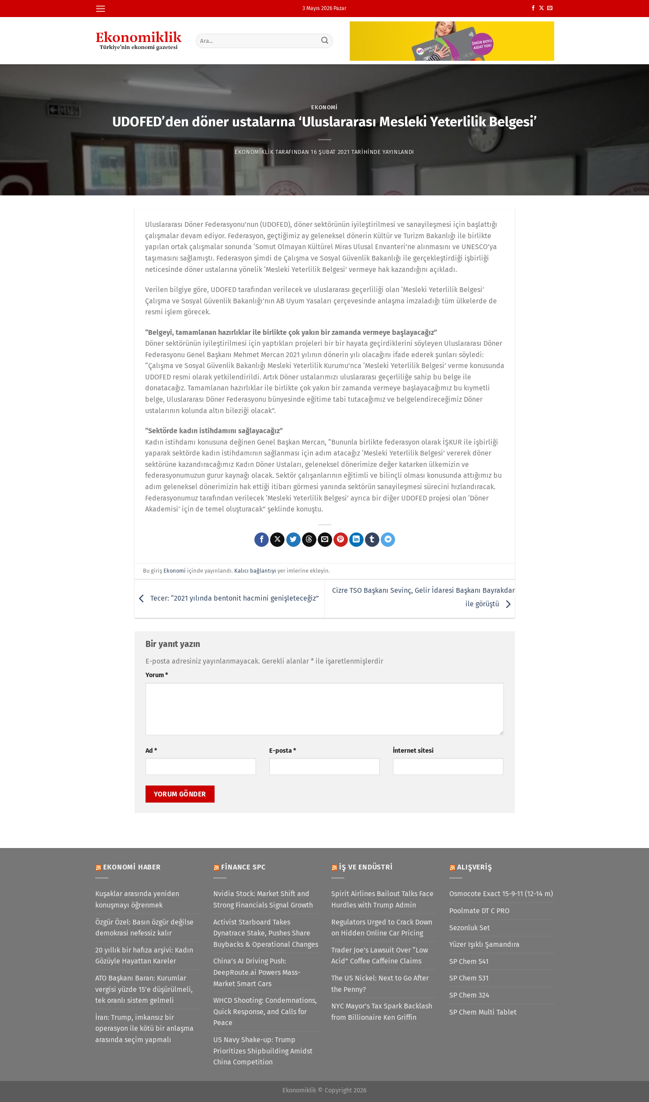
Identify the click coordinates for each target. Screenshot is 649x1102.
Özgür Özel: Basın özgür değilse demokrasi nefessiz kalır (144, 928)
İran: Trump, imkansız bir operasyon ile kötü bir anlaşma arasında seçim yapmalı (144, 1028)
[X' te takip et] (541, 8)
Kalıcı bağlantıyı (255, 570)
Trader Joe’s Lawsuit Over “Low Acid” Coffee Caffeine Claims (379, 956)
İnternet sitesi (413, 750)
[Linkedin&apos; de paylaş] (356, 539)
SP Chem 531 (469, 978)
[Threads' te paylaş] (309, 539)
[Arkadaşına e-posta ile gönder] (325, 539)
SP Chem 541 (469, 961)
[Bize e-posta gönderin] (549, 8)
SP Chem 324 (469, 995)
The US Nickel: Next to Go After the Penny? (380, 984)
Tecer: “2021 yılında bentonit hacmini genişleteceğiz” (227, 598)
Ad (151, 750)
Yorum (157, 675)
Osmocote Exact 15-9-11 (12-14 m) (501, 894)
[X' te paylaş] (277, 539)
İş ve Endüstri (365, 867)
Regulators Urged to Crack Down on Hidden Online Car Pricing (381, 928)
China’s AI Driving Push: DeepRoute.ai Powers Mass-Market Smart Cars (256, 972)
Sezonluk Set (469, 928)
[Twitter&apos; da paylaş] (293, 539)
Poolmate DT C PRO (479, 911)
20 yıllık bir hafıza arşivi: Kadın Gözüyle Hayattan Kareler (144, 956)
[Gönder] (324, 40)
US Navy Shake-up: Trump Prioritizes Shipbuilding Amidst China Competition (262, 1051)
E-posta (282, 750)
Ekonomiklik (254, 152)
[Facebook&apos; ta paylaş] (261, 539)
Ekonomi (324, 107)
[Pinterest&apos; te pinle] (340, 539)
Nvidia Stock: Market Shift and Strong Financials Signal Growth (263, 899)
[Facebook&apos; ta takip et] (533, 8)
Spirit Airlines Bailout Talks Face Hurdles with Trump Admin (382, 899)
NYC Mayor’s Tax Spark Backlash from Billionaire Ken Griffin (381, 1012)
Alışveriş (474, 867)
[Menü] (100, 8)
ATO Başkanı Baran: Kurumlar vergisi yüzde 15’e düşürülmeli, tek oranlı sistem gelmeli (144, 989)
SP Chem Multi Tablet (483, 1012)
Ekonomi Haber (131, 867)
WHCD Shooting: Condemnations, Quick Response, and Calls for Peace (265, 1011)
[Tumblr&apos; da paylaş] (372, 539)
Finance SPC (243, 867)
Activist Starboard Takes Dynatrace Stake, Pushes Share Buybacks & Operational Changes (265, 933)
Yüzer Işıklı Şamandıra (484, 944)
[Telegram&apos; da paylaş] (388, 539)
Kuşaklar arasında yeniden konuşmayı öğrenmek (137, 899)
